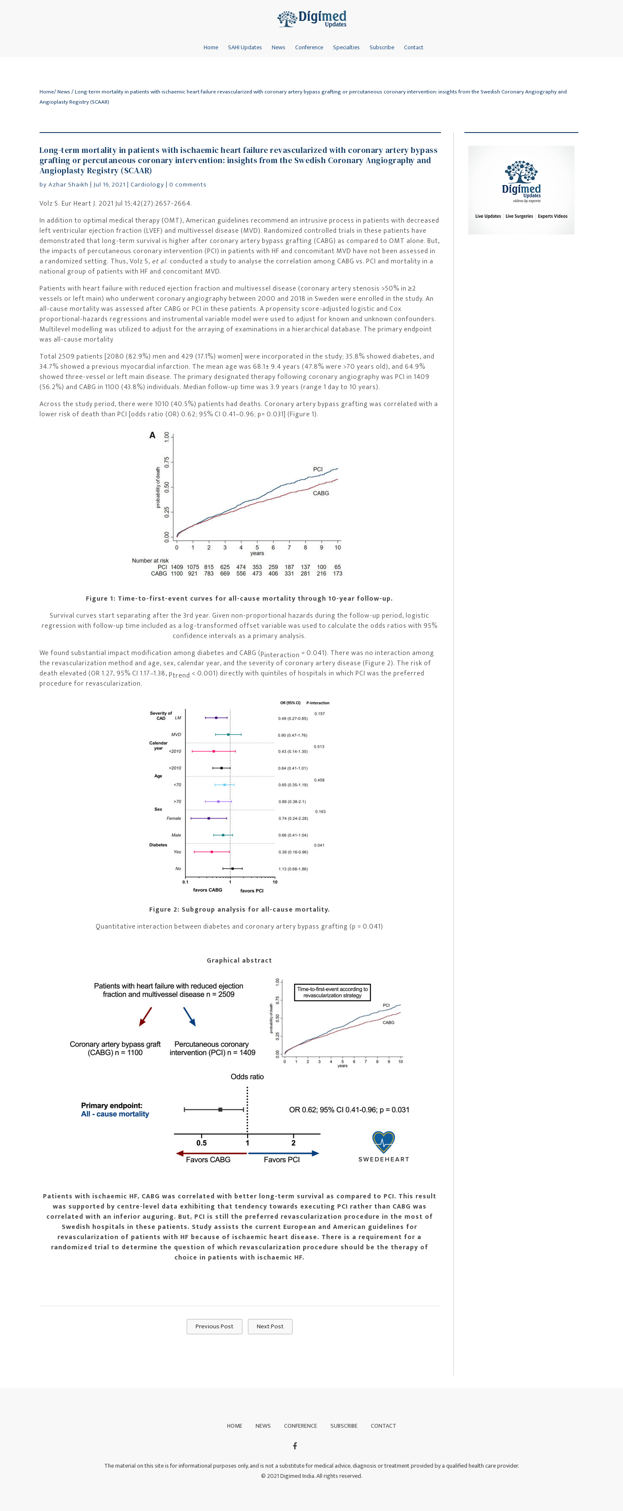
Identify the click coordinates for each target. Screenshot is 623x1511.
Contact (414, 48)
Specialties (346, 48)
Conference (309, 48)
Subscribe (382, 48)
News (278, 48)
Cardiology (147, 184)
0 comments (188, 184)
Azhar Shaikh (68, 184)
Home (211, 48)
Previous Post (214, 1326)
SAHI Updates (245, 48)
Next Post (270, 1326)
